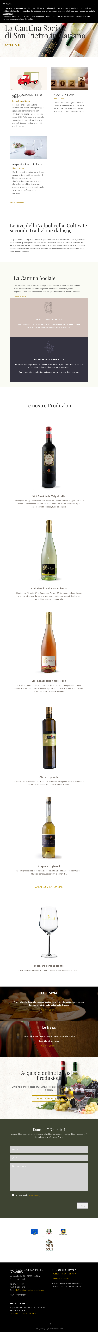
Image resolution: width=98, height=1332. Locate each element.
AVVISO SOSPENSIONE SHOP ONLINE (27, 96)
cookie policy (8, 14)
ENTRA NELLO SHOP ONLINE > (23, 1313)
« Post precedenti (17, 202)
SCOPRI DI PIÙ (14, 45)
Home (20, 101)
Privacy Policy (34, 1195)
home (14, 101)
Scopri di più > (20, 296)
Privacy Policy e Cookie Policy (64, 1274)
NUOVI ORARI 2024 (64, 94)
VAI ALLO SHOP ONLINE (49, 1098)
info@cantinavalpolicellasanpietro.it (29, 1290)
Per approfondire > (49, 1010)
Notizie (27, 101)
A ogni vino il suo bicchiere (27, 164)
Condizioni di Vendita (60, 1278)
